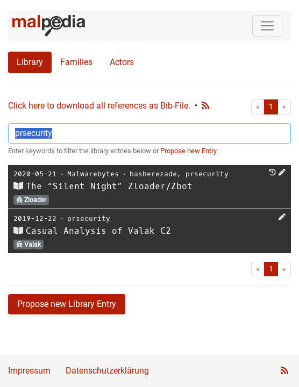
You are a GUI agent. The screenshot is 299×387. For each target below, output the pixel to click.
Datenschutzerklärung (107, 371)
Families (76, 62)
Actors (122, 62)
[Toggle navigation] (267, 26)
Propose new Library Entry (66, 304)
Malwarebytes (93, 173)
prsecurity (207, 173)
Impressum (29, 371)
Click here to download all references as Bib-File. (99, 106)
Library (30, 62)
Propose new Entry (188, 151)
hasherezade (153, 173)
